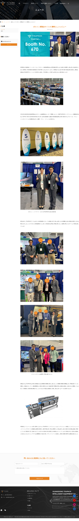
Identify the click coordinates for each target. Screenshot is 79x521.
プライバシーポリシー (8, 516)
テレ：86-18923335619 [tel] (6, 494)
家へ (3, 22)
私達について (34, 3)
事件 (2, 31)
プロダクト (26, 3)
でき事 (56, 3)
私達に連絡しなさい (46, 3)
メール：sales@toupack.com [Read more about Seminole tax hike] (7, 497)
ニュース (7, 22)
